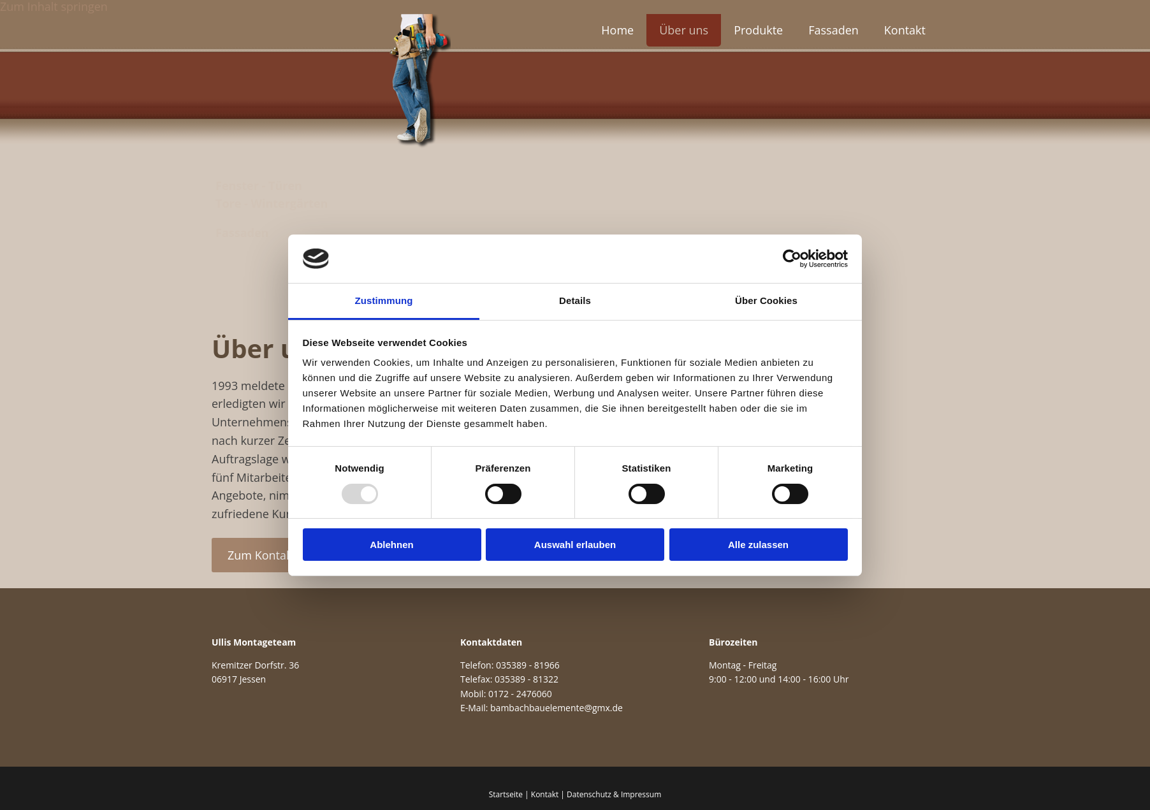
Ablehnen (391, 544)
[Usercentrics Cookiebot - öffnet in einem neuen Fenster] (792, 258)
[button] (262, 555)
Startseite (506, 794)
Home (617, 30)
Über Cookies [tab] (766, 300)
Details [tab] (575, 300)
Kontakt (905, 30)
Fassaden (833, 30)
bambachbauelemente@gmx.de (556, 708)
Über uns (683, 30)
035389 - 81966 (528, 665)
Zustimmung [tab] (384, 300)
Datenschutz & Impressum (614, 794)
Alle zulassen (758, 544)
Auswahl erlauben (575, 544)
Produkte (758, 30)
